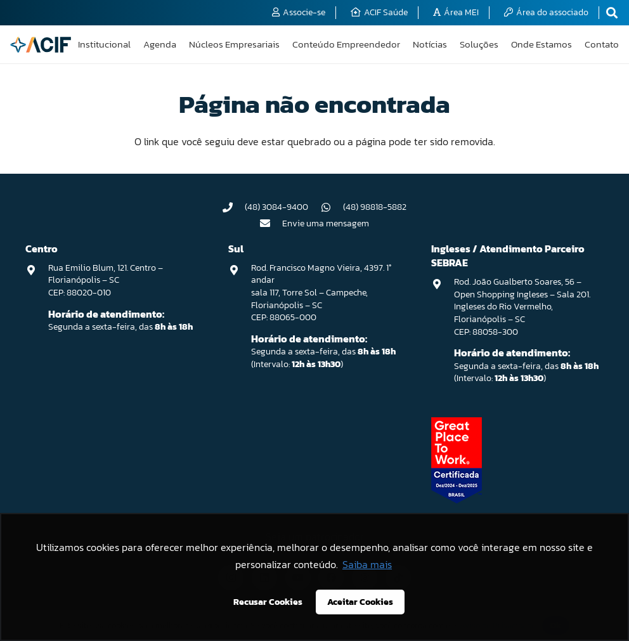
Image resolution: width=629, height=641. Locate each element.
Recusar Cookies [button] (267, 602)
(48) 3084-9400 (276, 207)
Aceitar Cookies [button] (360, 602)
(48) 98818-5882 (374, 207)
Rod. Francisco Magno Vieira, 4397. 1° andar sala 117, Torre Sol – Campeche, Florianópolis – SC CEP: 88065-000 (321, 292)
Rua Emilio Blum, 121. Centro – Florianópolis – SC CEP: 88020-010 (105, 280)
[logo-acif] (40, 45)
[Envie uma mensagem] (271, 223)
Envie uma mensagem (325, 223)
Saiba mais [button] (367, 564)
